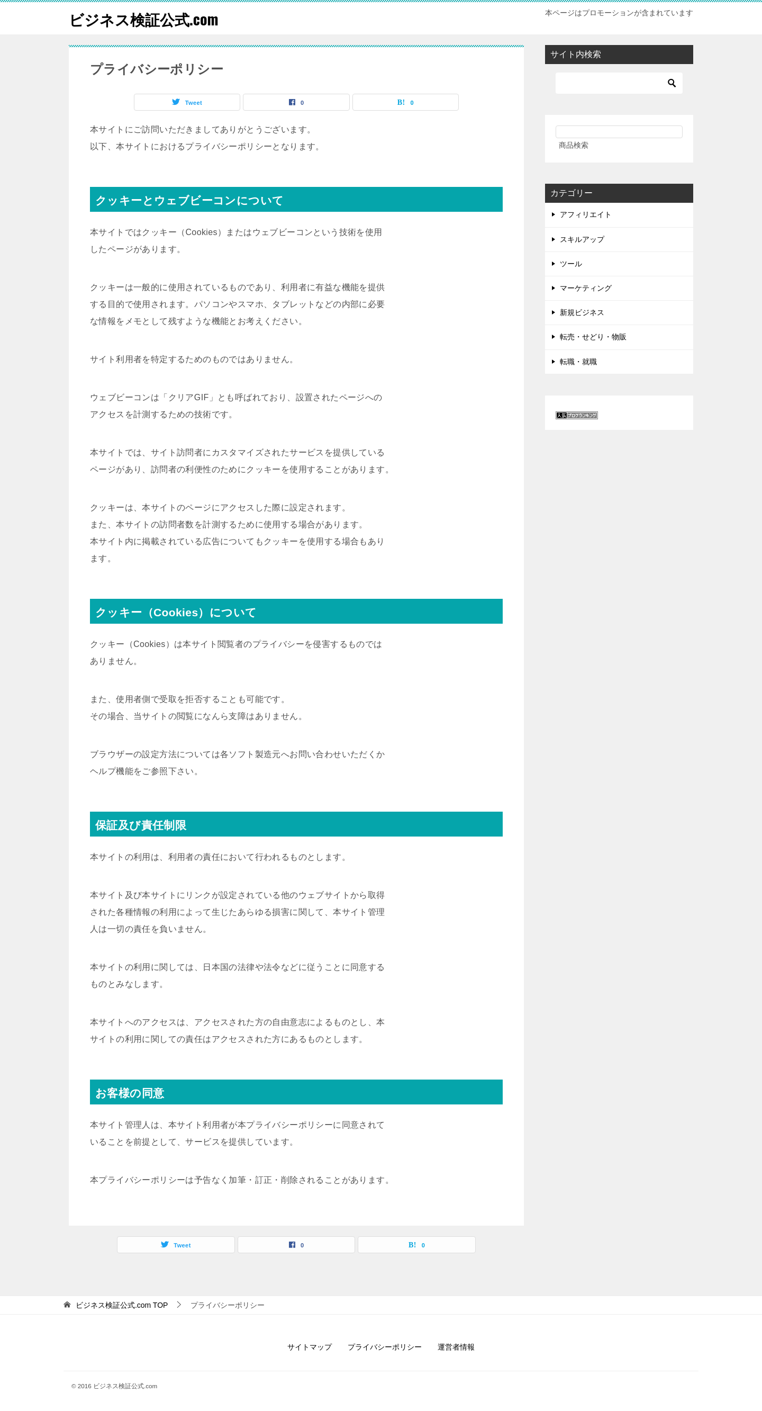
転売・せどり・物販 (593, 336)
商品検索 (573, 145)
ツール (571, 263)
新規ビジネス (582, 312)
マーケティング (586, 288)
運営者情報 (456, 1347)
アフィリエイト (586, 214)
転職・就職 (578, 361)
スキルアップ (582, 239)
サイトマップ (309, 1347)
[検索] (619, 83)
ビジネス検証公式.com (149, 18)
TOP (122, 1305)
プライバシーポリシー (385, 1347)
